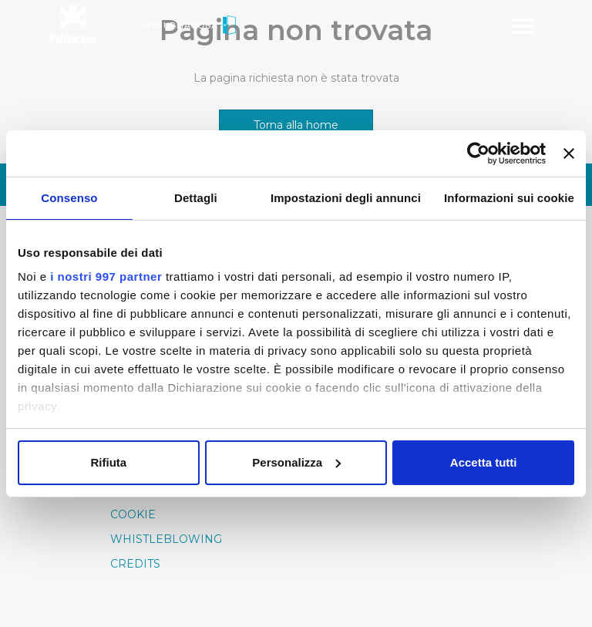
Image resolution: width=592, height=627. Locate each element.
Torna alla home (296, 125)
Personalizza (296, 462)
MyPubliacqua (189, 25)
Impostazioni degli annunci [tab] (346, 197)
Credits (135, 564)
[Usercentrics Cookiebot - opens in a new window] (478, 153)
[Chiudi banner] (568, 153)
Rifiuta (108, 462)
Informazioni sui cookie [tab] (509, 197)
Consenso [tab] (69, 197)
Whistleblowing (166, 539)
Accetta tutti (483, 462)
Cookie (133, 514)
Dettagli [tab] (195, 197)
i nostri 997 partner (106, 276)
